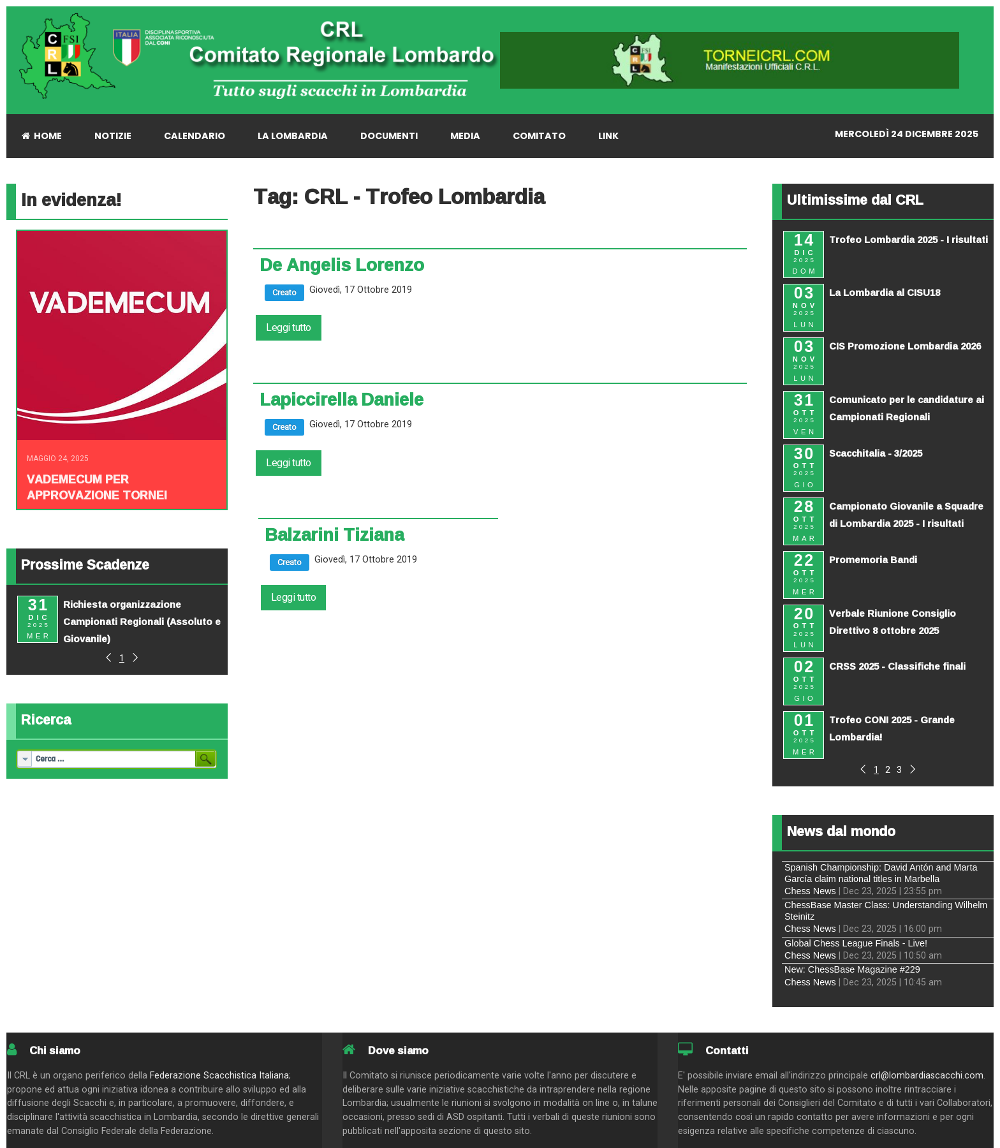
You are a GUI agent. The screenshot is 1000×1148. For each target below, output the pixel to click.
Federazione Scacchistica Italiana (219, 1075)
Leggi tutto (288, 327)
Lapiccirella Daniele (341, 399)
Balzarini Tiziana (334, 534)
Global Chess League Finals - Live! (855, 943)
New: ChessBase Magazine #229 (852, 969)
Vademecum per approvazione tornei (97, 487)
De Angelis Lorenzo (342, 264)
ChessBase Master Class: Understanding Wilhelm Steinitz (885, 910)
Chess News (810, 891)
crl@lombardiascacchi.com (927, 1075)
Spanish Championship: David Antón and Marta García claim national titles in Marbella (880, 872)
